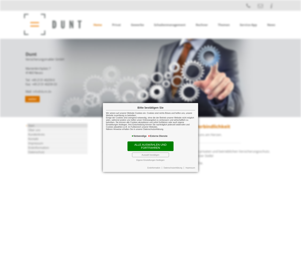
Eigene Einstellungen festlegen (150, 160)
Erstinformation (153, 168)
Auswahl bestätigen (150, 155)
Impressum (190, 168)
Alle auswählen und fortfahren (150, 146)
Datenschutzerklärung (173, 168)
